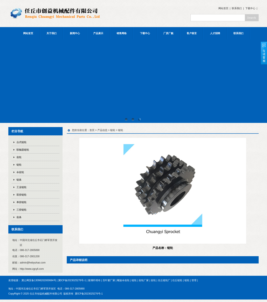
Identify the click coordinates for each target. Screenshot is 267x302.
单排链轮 (21, 202)
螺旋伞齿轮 (123, 280)
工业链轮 (21, 187)
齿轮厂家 (144, 280)
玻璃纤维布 (94, 280)
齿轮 (18, 157)
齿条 (18, 217)
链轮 (18, 164)
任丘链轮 (177, 280)
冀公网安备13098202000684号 (38, 280)
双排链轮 (21, 194)
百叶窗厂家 (109, 280)
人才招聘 (215, 33)
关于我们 (52, 33)
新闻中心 (75, 33)
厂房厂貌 (168, 33)
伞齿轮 (20, 172)
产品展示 (98, 33)
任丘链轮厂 (164, 280)
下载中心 (250, 8)
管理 (193, 280)
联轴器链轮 (22, 149)
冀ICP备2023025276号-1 (72, 280)
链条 (18, 179)
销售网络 (122, 33)
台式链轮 (21, 142)
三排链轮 (21, 209)
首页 (91, 130)
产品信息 (102, 130)
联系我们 (237, 8)
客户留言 (192, 33)
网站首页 (223, 8)
